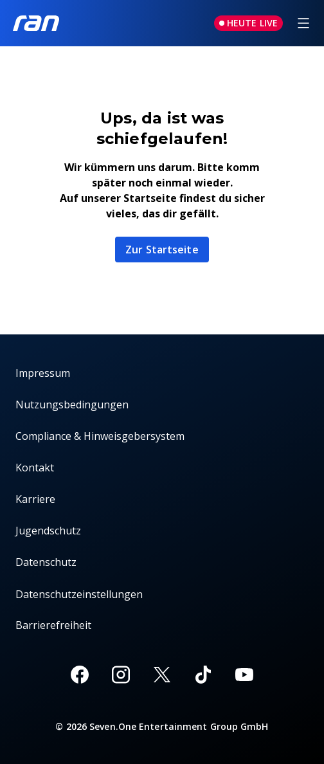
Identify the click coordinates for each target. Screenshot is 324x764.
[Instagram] (121, 674)
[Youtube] (244, 674)
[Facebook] (79, 674)
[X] (162, 674)
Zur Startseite (161, 249)
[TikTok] (203, 674)
